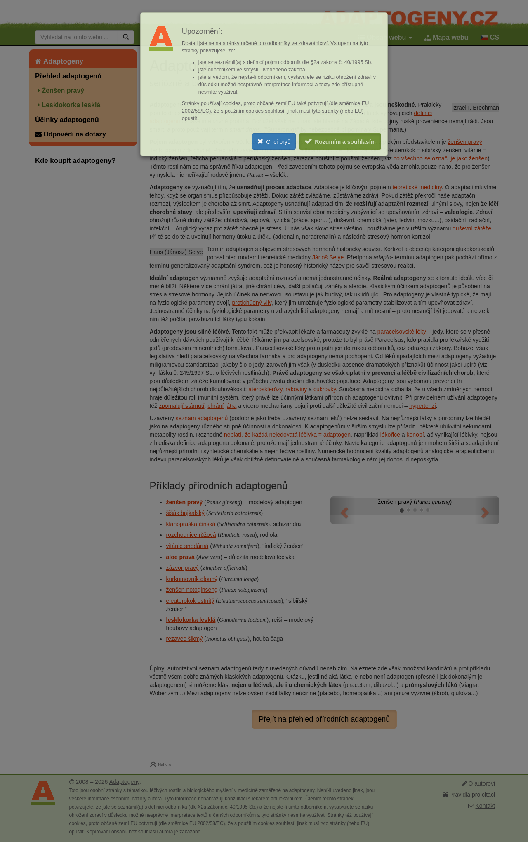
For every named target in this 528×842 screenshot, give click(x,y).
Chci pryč (278, 142)
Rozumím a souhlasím (345, 142)
